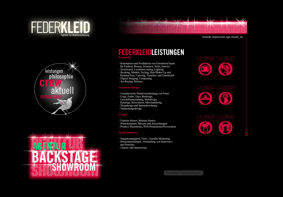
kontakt (206, 36)
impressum (218, 36)
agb (228, 36)
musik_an (237, 36)
